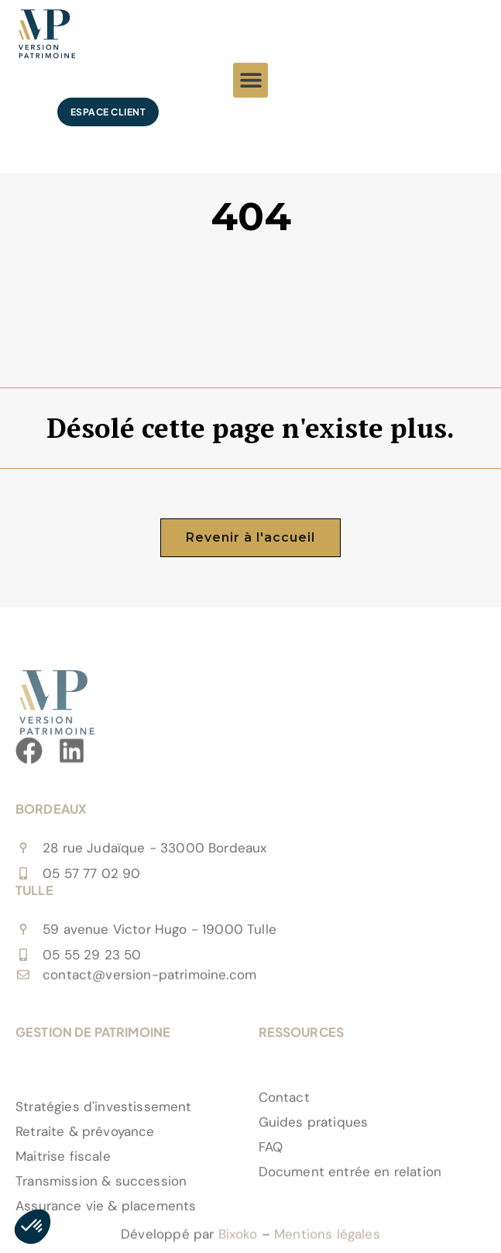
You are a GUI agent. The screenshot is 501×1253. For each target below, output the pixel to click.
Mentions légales (327, 1242)
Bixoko (238, 1242)
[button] (250, 80)
